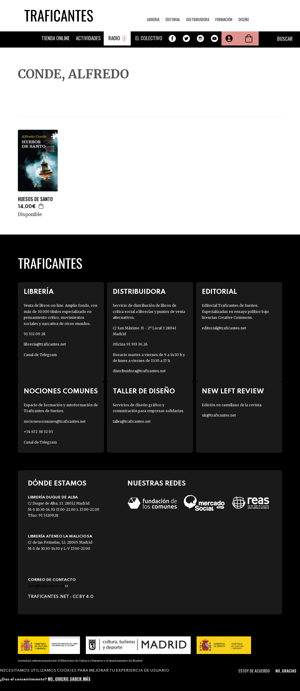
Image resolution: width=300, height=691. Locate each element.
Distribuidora (197, 19)
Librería (39, 292)
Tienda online (56, 38)
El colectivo (148, 38)
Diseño (243, 19)
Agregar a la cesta (41, 206)
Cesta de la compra (249, 38)
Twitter (186, 38)
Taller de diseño (144, 391)
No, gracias (285, 671)
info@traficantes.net (48, 586)
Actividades (88, 38)
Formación (223, 19)
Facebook (172, 38)
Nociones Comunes (61, 391)
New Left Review (233, 391)
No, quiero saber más (69, 678)
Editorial (173, 19)
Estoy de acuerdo (254, 671)
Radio (114, 38)
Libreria (153, 19)
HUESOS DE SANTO (35, 199)
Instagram (200, 38)
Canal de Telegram (40, 355)
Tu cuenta (228, 38)
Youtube (214, 38)
